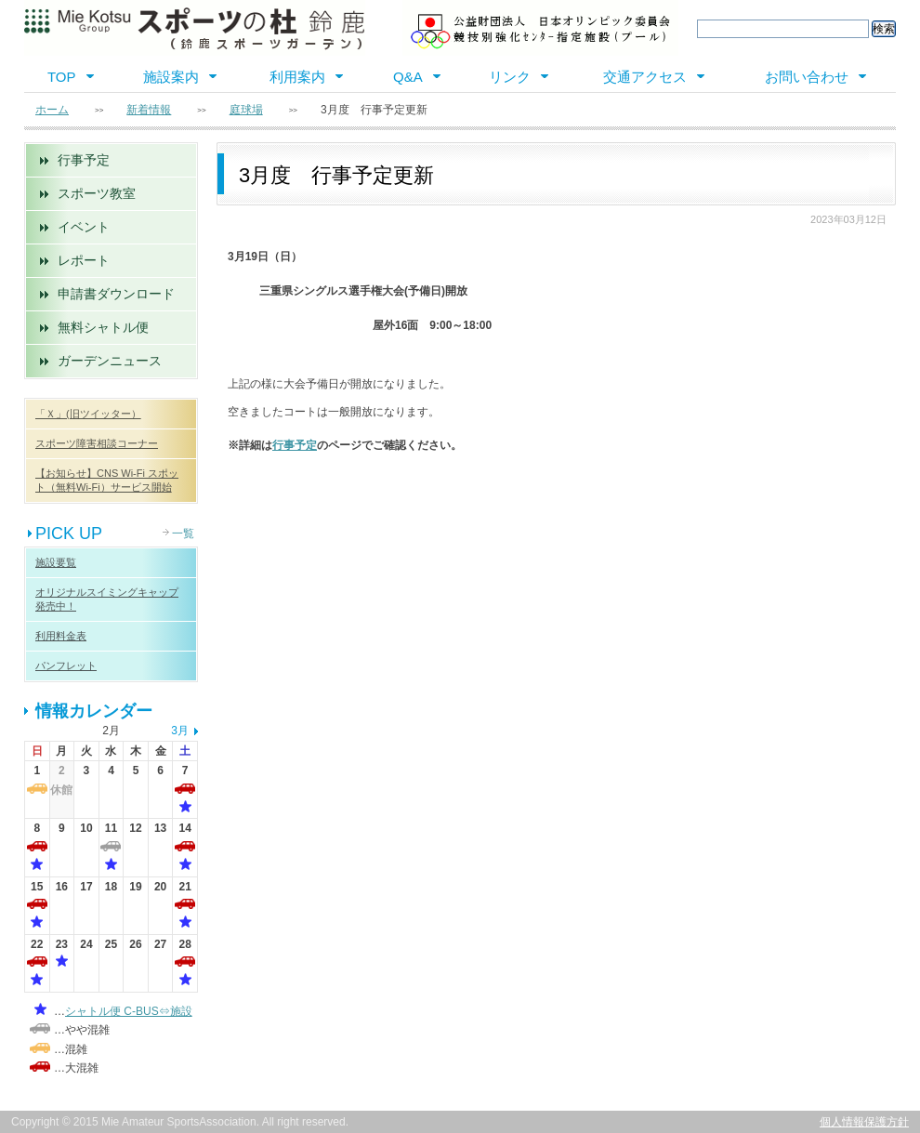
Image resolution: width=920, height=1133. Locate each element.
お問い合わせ (806, 77)
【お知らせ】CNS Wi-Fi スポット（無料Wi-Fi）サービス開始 (106, 480)
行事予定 (84, 159)
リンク (510, 77)
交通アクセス (645, 77)
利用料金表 (60, 635)
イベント (84, 226)
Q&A (408, 77)
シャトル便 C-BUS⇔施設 (128, 1011)
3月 (180, 730)
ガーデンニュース (110, 360)
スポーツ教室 (97, 193)
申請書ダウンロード (116, 293)
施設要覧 (55, 562)
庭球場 (246, 109)
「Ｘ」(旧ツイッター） (88, 413)
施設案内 (171, 77)
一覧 (183, 533)
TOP (61, 77)
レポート (84, 260)
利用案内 (297, 77)
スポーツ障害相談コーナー (96, 443)
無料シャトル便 (103, 327)
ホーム (52, 109)
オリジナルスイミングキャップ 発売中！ (106, 599)
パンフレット (66, 665)
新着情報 (148, 109)
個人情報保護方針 (864, 1121)
